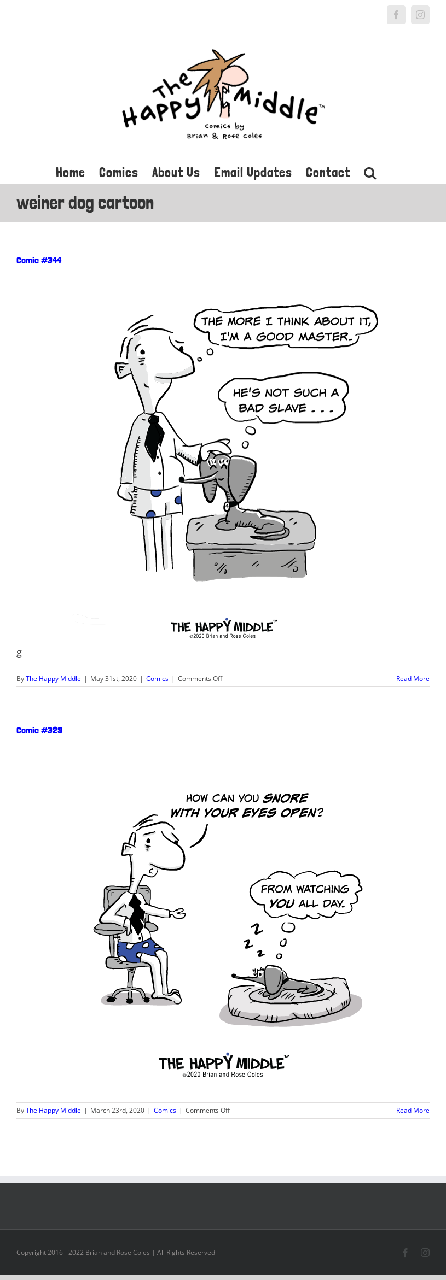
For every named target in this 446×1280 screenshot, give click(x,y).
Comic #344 (38, 260)
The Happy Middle (53, 678)
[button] (370, 172)
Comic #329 (39, 730)
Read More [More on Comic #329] (413, 1110)
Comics (157, 678)
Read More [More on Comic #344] (413, 678)
